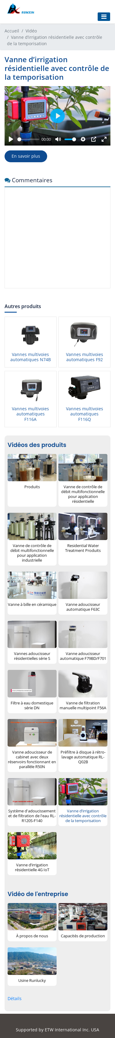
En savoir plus (26, 156)
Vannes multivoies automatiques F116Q (84, 414)
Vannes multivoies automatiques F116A (30, 414)
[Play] (11, 139)
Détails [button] (15, 998)
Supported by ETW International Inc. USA (57, 1030)
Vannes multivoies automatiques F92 (84, 357)
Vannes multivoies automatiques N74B (30, 357)
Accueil (12, 31)
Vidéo (31, 31)
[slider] (28, 139)
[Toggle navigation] (103, 16)
